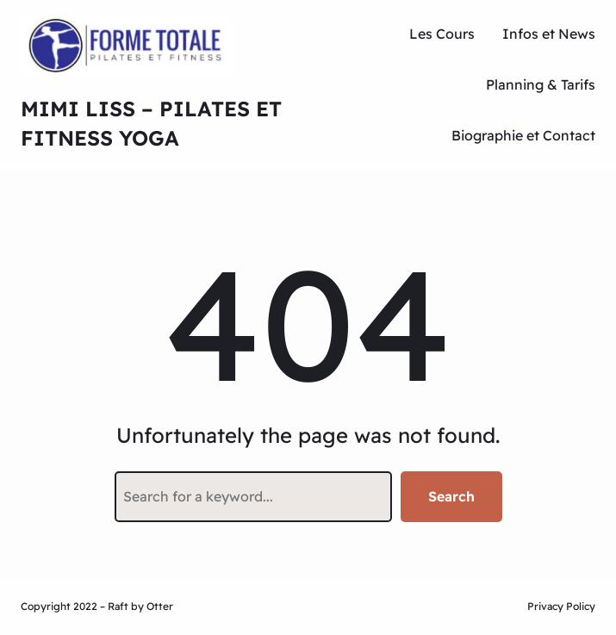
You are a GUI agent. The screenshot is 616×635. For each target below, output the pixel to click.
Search (451, 496)
